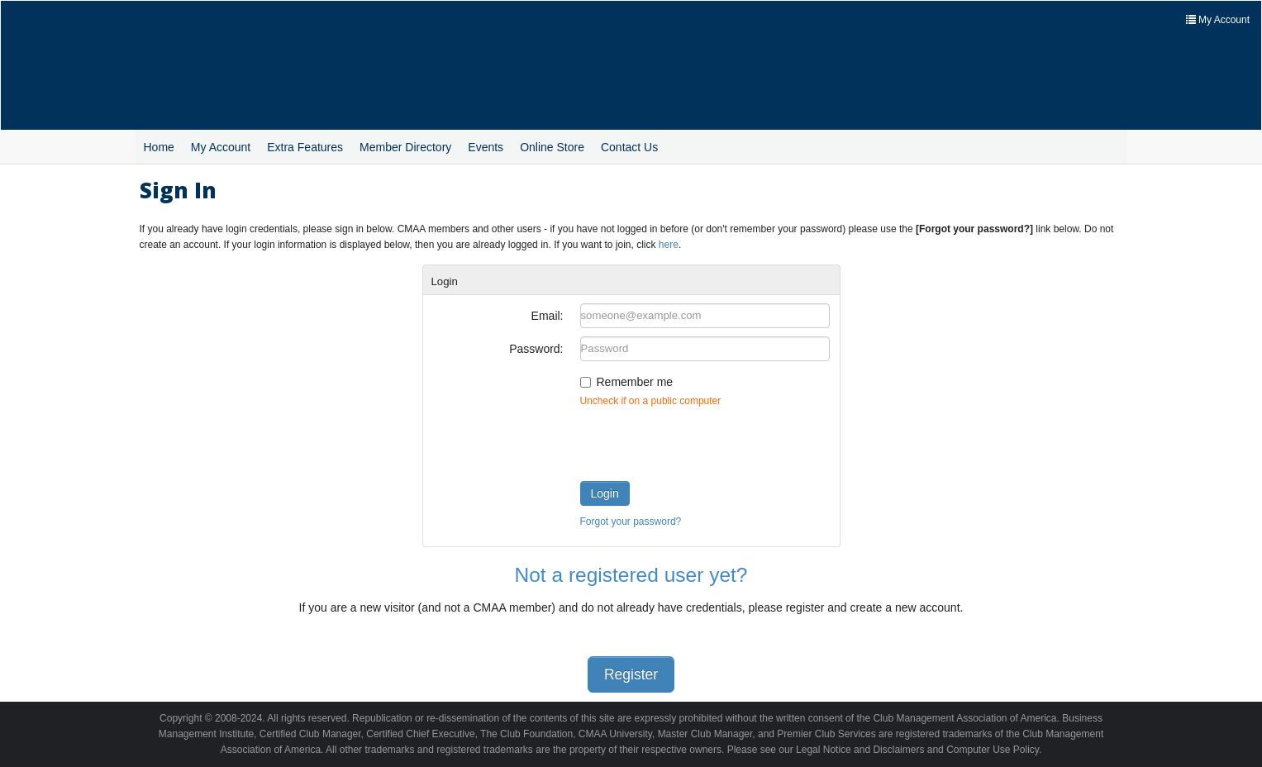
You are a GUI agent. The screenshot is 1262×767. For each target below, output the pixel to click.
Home (159, 147)
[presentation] (705, 440)
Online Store (552, 147)
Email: (547, 315)
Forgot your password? (631, 521)
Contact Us (629, 147)
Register (631, 674)
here (669, 244)
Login (605, 493)
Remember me (635, 381)
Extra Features (305, 147)
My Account (220, 147)
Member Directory (405, 147)
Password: (536, 348)
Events (485, 147)
